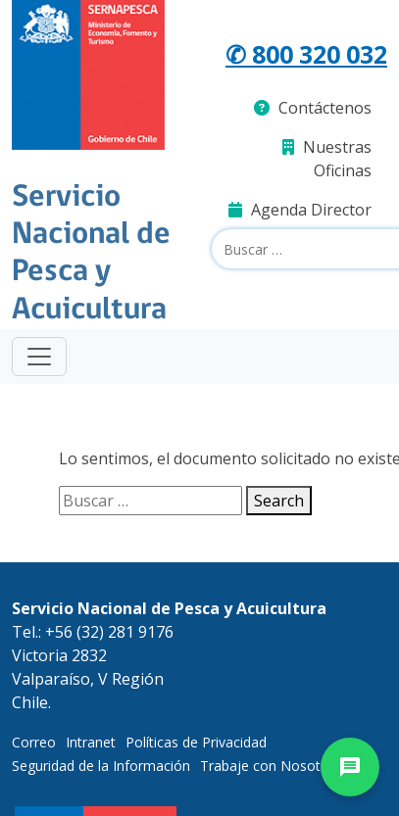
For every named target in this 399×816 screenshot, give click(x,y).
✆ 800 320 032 (306, 54)
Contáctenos (313, 108)
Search (279, 500)
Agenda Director (300, 209)
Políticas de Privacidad (196, 742)
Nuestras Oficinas (327, 158)
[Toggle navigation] (39, 356)
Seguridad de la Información (101, 765)
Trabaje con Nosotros (270, 765)
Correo (34, 742)
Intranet (91, 742)
